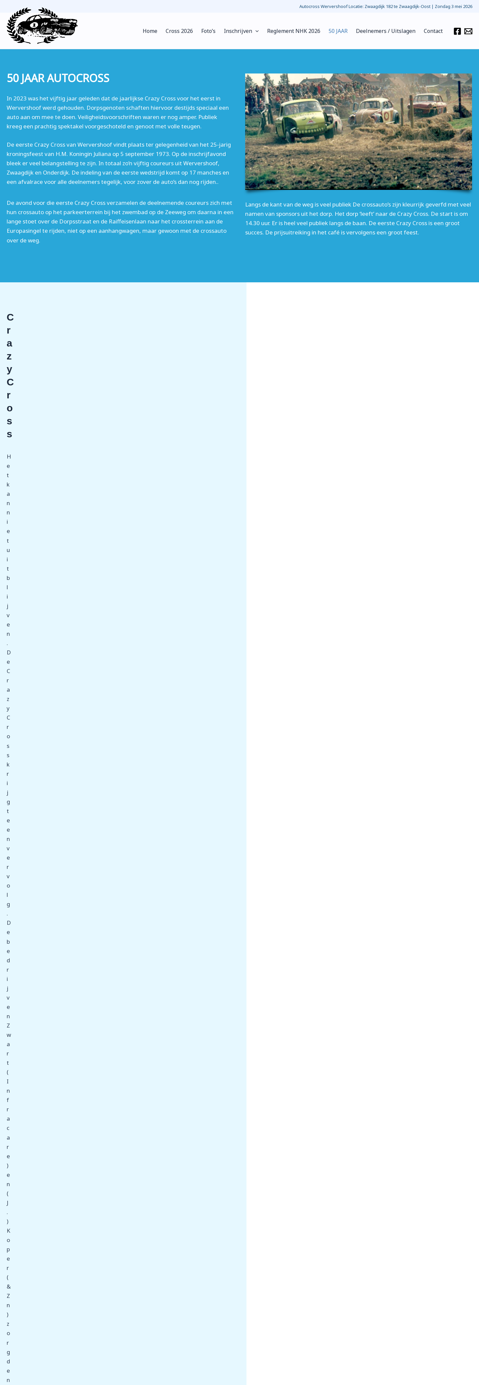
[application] (262, 31)
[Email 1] (468, 31)
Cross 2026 (190, 31)
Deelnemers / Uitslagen (388, 31)
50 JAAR (342, 31)
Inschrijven (248, 31)
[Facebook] (457, 31)
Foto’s (217, 31)
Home (162, 31)
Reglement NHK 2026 (299, 31)
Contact (433, 31)
